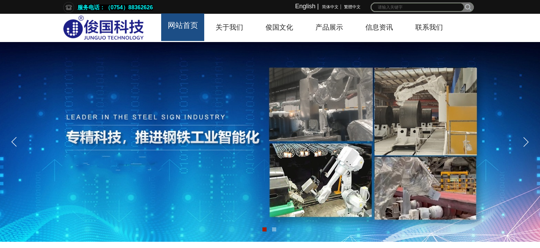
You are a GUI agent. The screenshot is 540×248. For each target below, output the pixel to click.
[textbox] (417, 7)
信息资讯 (379, 27)
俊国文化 (279, 27)
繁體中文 (352, 6)
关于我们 (229, 27)
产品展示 (329, 27)
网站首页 (183, 25)
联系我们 (429, 27)
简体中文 (330, 6)
